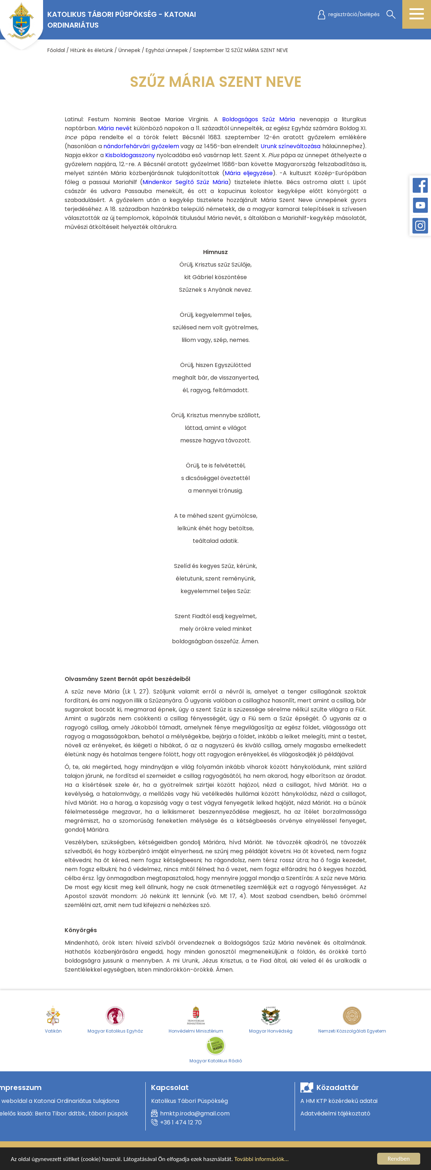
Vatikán (53, 1019)
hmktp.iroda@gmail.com (195, 1113)
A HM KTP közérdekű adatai (339, 1101)
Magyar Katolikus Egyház (115, 1019)
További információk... (261, 1159)
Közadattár (338, 1087)
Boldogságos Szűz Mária (258, 119)
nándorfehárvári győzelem (141, 146)
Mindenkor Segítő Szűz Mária (185, 182)
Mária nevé (113, 128)
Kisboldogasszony (130, 155)
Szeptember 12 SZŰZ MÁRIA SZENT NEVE (240, 50)
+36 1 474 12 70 (181, 1122)
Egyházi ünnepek (167, 50)
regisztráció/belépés (354, 14)
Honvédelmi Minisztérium (196, 1019)
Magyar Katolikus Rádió (215, 1049)
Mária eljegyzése (249, 173)
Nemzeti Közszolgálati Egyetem (352, 1019)
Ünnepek (129, 50)
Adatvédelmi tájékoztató (335, 1113)
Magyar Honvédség (270, 1019)
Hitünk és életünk (91, 50)
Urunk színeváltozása (291, 146)
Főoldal (56, 50)
